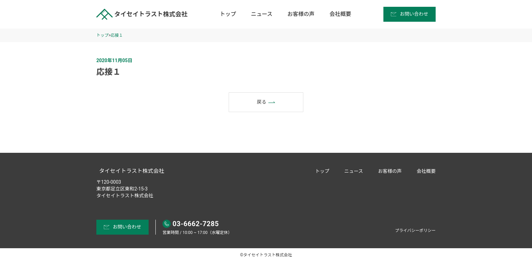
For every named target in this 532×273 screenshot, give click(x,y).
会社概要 (340, 14)
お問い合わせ (410, 14)
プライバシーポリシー (415, 230)
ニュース (261, 14)
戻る (266, 102)
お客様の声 (301, 14)
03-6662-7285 (191, 224)
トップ (228, 14)
